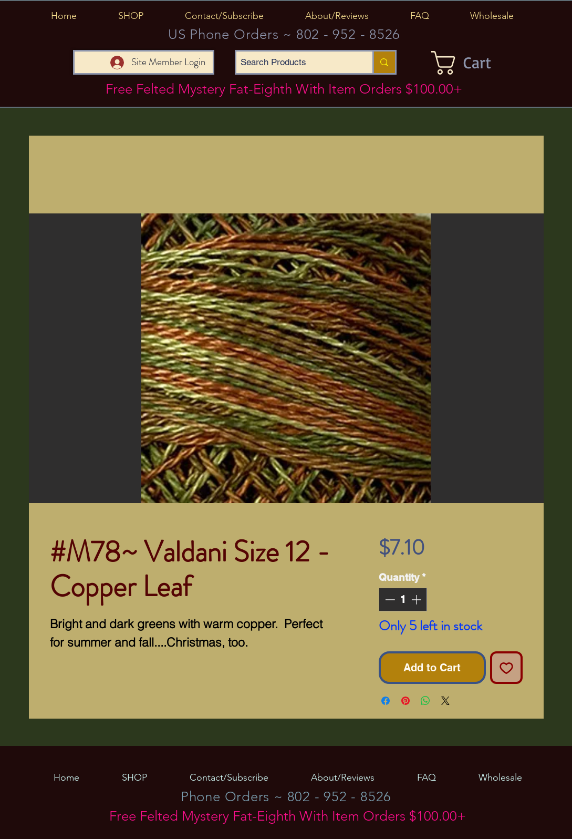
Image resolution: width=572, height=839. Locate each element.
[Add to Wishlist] (506, 667)
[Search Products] (296, 62)
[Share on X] (445, 700)
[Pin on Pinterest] (405, 700)
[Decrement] (389, 599)
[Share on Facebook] (385, 700)
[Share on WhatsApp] (425, 700)
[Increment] (417, 599)
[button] (131, 15)
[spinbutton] (403, 599)
